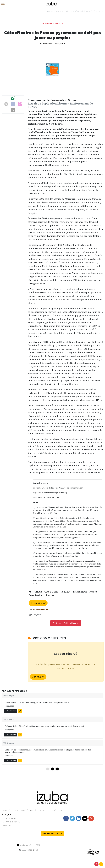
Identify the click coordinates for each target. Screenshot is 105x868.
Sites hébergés (55, 810)
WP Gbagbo (8, 695)
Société (24, 810)
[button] (2, 3)
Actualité (60, 11)
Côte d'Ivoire (51, 591)
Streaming (6, 825)
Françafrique (80, 591)
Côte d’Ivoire (98, 11)
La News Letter (52, 833)
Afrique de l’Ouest (82, 11)
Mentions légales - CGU (28, 845)
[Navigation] (51, 3)
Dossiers (42, 810)
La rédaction (46, 44)
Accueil (50, 11)
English (33, 810)
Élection (50, 595)
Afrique (69, 11)
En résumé (10, 711)
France (93, 591)
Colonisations (36, 595)
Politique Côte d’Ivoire (52, 23)
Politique (66, 591)
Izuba (22, 850)
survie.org (38, 603)
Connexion (38, 676)
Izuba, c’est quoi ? (10, 818)
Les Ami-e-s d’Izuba (11, 822)
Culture (15, 810)
